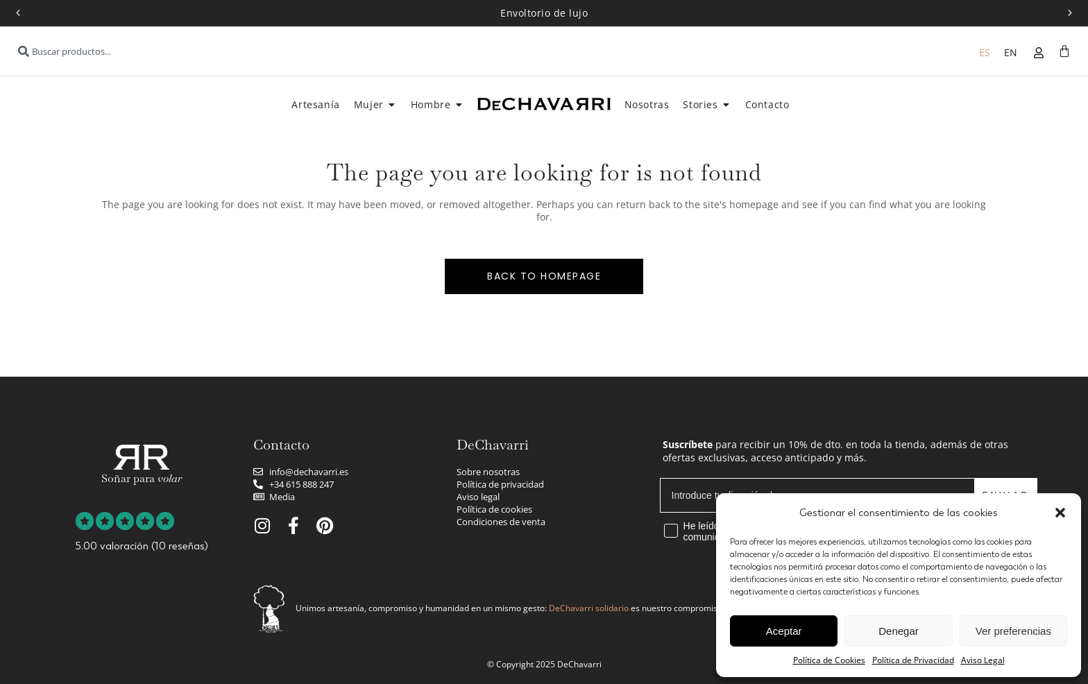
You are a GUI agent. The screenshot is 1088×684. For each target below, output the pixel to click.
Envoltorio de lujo (544, 12)
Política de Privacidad (913, 660)
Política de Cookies (829, 660)
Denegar (898, 631)
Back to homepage (544, 276)
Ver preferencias (1013, 631)
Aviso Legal (983, 660)
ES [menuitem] (984, 52)
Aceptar (784, 631)
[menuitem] (984, 52)
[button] (1060, 513)
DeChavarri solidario (589, 608)
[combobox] (163, 51)
